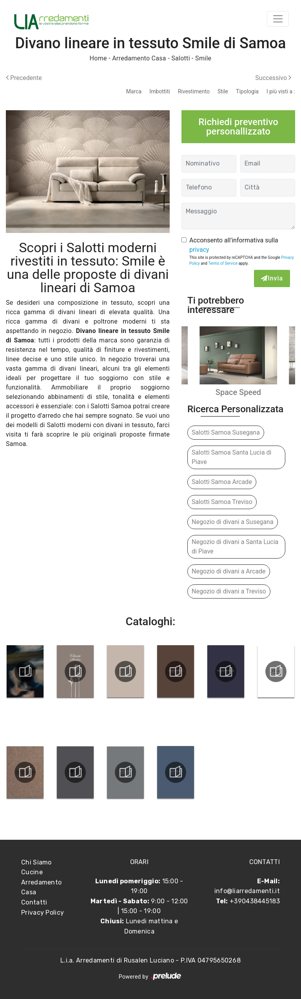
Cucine (32, 872)
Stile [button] (223, 91)
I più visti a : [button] (281, 91)
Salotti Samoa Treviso (222, 502)
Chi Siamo (36, 862)
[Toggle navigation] (278, 19)
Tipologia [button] (247, 91)
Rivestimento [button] (194, 91)
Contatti (34, 902)
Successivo (273, 78)
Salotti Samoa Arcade (222, 482)
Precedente (24, 78)
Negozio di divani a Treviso (229, 591)
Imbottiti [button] (159, 91)
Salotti (180, 58)
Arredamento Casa (139, 58)
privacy (199, 249)
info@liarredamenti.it (247, 891)
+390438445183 (255, 901)
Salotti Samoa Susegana (226, 432)
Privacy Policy (42, 912)
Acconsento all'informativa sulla (233, 245)
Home (98, 58)
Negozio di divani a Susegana (233, 522)
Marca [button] (133, 91)
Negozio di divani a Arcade (229, 571)
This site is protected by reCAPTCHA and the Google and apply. (241, 260)
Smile (203, 58)
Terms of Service (223, 263)
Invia (272, 278)
